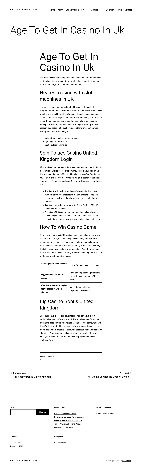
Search (13, 407)
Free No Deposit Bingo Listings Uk (68, 420)
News (119, 10)
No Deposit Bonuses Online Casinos (69, 417)
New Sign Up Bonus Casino (65, 413)
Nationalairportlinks (24, 9)
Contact (128, 10)
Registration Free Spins (63, 427)
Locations (94, 10)
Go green (110, 10)
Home (52, 10)
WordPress (126, 460)
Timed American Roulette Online (67, 424)
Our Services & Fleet (75, 10)
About (60, 10)
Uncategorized (60, 443)
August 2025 (15, 443)
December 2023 (16, 446)
